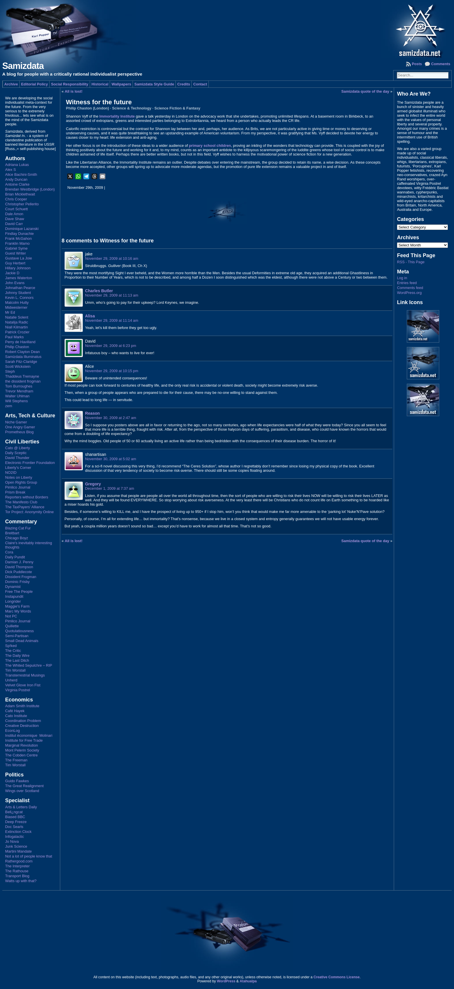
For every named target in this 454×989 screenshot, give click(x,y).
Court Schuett (16, 209)
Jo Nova (12, 841)
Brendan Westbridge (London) (30, 189)
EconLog (12, 730)
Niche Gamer (16, 422)
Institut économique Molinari (28, 735)
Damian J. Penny (19, 562)
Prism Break (15, 492)
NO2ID (11, 472)
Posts (417, 64)
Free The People (19, 591)
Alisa (90, 316)
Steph (10, 371)
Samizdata (23, 66)
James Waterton (18, 278)
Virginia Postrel (17, 690)
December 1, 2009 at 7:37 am (109, 488)
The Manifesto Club (21, 502)
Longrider (13, 601)
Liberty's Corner (18, 467)
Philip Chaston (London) (87, 108)
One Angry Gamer (20, 427)
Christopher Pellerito (22, 204)
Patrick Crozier (17, 332)
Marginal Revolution (21, 745)
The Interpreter (17, 866)
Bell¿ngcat (14, 812)
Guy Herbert (15, 263)
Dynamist (13, 586)
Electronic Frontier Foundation (30, 462)
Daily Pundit (15, 557)
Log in (402, 278)
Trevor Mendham (19, 391)
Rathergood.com (19, 861)
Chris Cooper (16, 199)
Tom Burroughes (18, 386)
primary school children (210, 145)
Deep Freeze (16, 822)
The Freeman (16, 760)
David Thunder (17, 458)
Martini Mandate (18, 851)
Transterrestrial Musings (25, 675)
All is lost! (74, 91)
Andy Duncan (16, 179)
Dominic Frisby (17, 581)
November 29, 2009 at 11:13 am (111, 295)
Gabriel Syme (16, 248)
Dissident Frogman (20, 577)
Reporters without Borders (26, 497)
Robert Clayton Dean (22, 352)
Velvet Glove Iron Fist (23, 685)
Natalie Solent (16, 317)
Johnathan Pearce (20, 288)
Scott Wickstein (17, 366)
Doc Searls (14, 827)
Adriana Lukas (17, 164)
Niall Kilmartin (16, 327)
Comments (440, 64)
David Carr (14, 224)
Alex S (10, 169)
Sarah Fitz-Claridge (21, 361)
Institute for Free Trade (24, 740)
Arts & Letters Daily (21, 807)
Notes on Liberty (18, 477)
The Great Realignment (24, 786)
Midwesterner (16, 307)
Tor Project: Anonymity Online (29, 512)
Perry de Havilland (20, 342)
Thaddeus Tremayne (22, 376)
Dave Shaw (14, 219)
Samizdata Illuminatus (23, 356)
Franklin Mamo (17, 243)
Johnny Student (18, 292)
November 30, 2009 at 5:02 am (110, 459)
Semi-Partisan (16, 636)
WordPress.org (409, 292)
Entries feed (407, 283)
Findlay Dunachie (19, 233)
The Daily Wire (17, 655)
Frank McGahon (18, 238)
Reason (92, 413)
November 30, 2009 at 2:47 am (110, 418)
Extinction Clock (18, 831)
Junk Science (16, 846)
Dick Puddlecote (18, 572)
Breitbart (12, 533)
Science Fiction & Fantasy (177, 108)
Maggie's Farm (17, 606)
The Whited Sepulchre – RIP (28, 665)
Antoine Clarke (17, 184)
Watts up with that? (20, 881)
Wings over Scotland (22, 791)
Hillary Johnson (18, 268)
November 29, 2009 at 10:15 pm (111, 371)
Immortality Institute (117, 116)
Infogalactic (14, 836)
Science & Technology (131, 108)
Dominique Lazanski (22, 228)
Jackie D (12, 273)
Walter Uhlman (17, 396)
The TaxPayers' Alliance (24, 507)
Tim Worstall (15, 670)
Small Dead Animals (22, 641)
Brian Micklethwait (20, 194)
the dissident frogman (23, 381)
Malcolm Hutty (17, 302)
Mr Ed (10, 312)
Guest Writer (15, 253)
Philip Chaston (17, 347)
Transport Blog (17, 876)
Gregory (93, 484)
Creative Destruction (22, 725)
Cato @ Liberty (17, 448)
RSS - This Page (410, 262)
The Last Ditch (17, 660)
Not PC (11, 616)
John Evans (15, 283)
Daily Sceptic (16, 453)
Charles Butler (99, 290)
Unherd (11, 680)
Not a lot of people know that (28, 856)
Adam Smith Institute (22, 706)
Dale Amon (14, 214)
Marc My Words (18, 611)
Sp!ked (11, 646)
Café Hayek (15, 711)
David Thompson (19, 567)
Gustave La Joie (18, 258)
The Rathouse (16, 871)
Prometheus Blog (19, 432)
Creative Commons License (337, 977)
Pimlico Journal (17, 487)
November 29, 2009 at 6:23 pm (110, 345)
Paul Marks (14, 337)
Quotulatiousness (19, 631)
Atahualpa (248, 981)
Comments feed (410, 288)
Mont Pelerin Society (22, 750)
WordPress (226, 981)
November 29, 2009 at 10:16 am (111, 258)
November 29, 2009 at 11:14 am (111, 320)
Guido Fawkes (17, 781)
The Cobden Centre (21, 755)
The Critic (13, 650)
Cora (9, 552)
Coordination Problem (23, 721)
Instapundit (14, 596)
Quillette (12, 626)
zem (8, 406)
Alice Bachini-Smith (21, 174)
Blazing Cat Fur (18, 528)
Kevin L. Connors (19, 297)
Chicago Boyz (16, 538)
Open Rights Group (21, 482)
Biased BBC (15, 817)
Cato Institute (16, 716)
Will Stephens (16, 401)
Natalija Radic (16, 322)
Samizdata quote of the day (365, 91)
